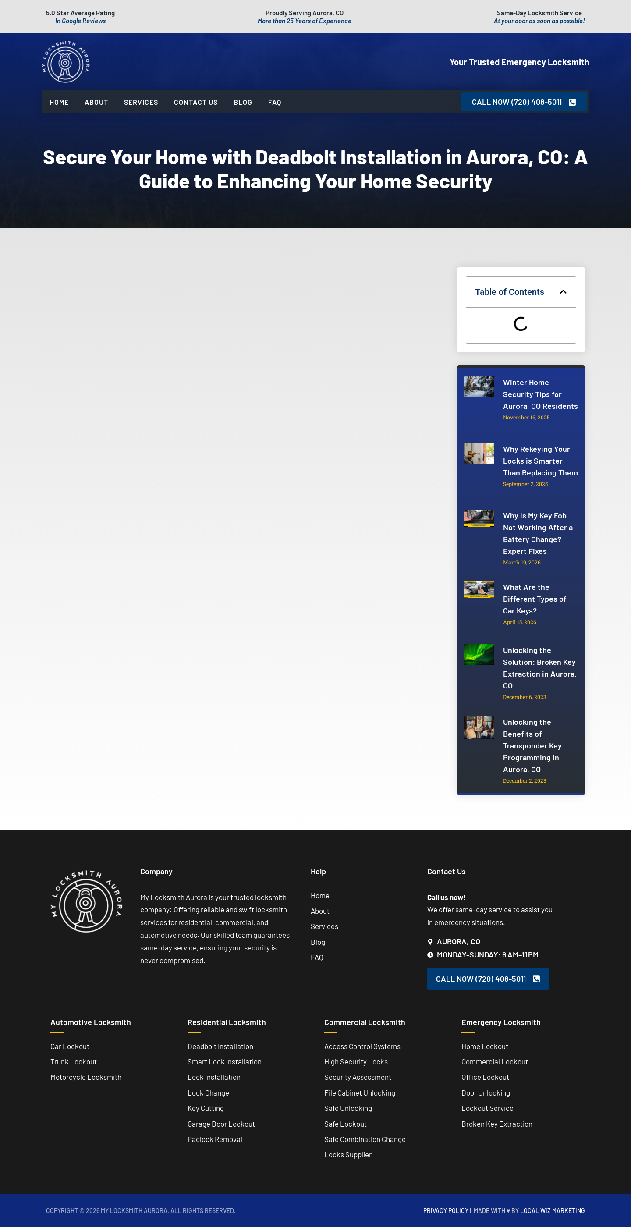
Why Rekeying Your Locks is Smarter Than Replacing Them (540, 460)
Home (59, 102)
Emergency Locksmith (501, 1022)
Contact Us (196, 102)
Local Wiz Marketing (552, 1210)
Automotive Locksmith (90, 1022)
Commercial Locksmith (364, 1022)
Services (141, 102)
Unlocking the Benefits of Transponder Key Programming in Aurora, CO (532, 745)
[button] (563, 291)
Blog (243, 102)
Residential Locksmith (227, 1022)
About (96, 102)
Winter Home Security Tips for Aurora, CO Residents (540, 394)
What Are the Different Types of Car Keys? (535, 598)
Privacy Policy (445, 1210)
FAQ (274, 102)
